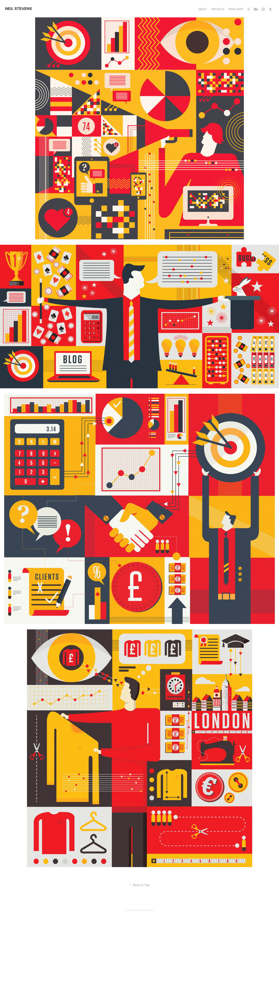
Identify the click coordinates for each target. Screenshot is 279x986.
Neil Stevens (18, 8)
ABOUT (202, 9)
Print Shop (235, 9)
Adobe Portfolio (146, 910)
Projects (217, 9)
